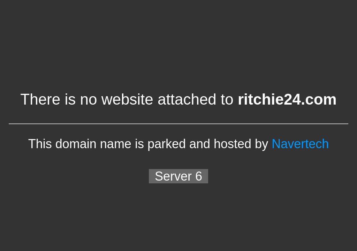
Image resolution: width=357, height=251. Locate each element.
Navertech (300, 144)
